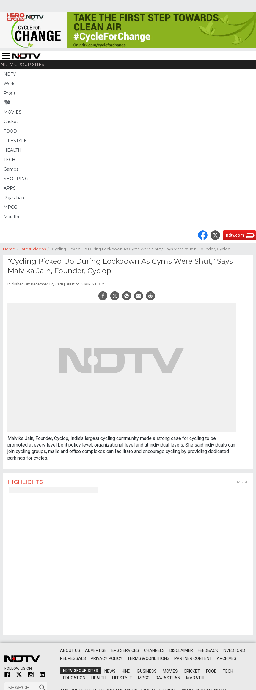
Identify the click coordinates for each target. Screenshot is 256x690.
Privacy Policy (106, 658)
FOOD (10, 131)
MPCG (10, 207)
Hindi (126, 671)
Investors (234, 650)
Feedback (208, 650)
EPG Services (125, 650)
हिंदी (7, 102)
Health (98, 677)
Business (147, 671)
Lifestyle (122, 677)
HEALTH (12, 150)
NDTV (10, 74)
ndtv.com (235, 235)
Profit (9, 93)
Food (211, 671)
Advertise (96, 650)
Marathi (11, 216)
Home (11, 248)
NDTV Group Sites (22, 64)
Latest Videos (35, 248)
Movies (170, 671)
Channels (154, 650)
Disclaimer (181, 650)
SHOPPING (16, 178)
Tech (228, 671)
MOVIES (12, 112)
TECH (9, 159)
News (110, 671)
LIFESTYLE (15, 140)
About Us (70, 650)
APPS (10, 188)
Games (11, 169)
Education (74, 677)
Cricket (11, 121)
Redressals (73, 658)
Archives (226, 658)
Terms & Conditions (148, 658)
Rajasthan (14, 197)
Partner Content (193, 658)
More (243, 482)
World (10, 83)
